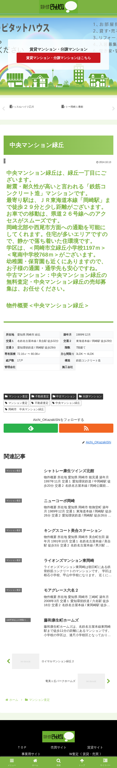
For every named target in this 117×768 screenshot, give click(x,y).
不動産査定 (40, 396)
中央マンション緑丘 (66, 403)
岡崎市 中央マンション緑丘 (24, 409)
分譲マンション (90, 396)
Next (113, 108)
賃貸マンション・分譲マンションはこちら (58, 58)
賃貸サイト (95, 747)
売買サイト (59, 747)
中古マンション (64, 396)
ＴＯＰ (22, 747)
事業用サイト (31, 753)
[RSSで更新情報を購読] (86, 428)
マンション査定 (16, 396)
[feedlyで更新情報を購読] (31, 428)
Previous (3, 108)
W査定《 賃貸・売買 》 (86, 753)
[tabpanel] (32, 107)
